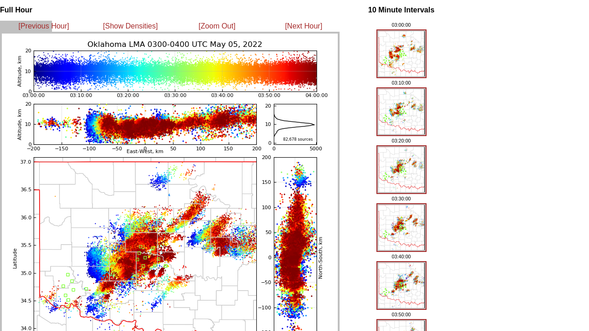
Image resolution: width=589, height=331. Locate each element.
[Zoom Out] (217, 26)
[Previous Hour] (43, 26)
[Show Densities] (130, 26)
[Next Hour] (303, 26)
